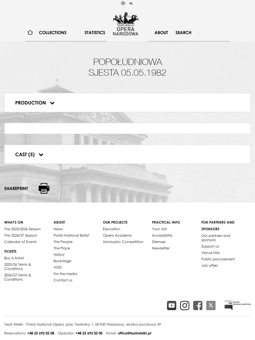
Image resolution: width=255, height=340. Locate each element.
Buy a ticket (14, 258)
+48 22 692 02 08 (40, 333)
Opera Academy (117, 235)
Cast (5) (29, 154)
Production (35, 103)
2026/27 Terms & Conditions (17, 277)
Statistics (95, 32)
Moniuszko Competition (123, 242)
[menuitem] (30, 33)
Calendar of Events (20, 242)
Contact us (63, 280)
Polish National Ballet (71, 235)
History (59, 254)
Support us (210, 246)
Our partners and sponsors (215, 237)
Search (184, 32)
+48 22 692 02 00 (88, 333)
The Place (62, 248)
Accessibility (162, 235)
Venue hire (210, 252)
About (161, 32)
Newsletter (160, 248)
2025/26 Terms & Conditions (17, 266)
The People (63, 242)
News (58, 229)
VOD (58, 267)
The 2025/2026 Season (22, 229)
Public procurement (218, 259)
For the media (65, 274)
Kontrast (123, 3)
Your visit (159, 229)
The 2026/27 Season (20, 235)
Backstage (62, 261)
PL (131, 3)
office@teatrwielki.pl (134, 333)
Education (111, 229)
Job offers (209, 265)
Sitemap (159, 242)
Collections (52, 32)
